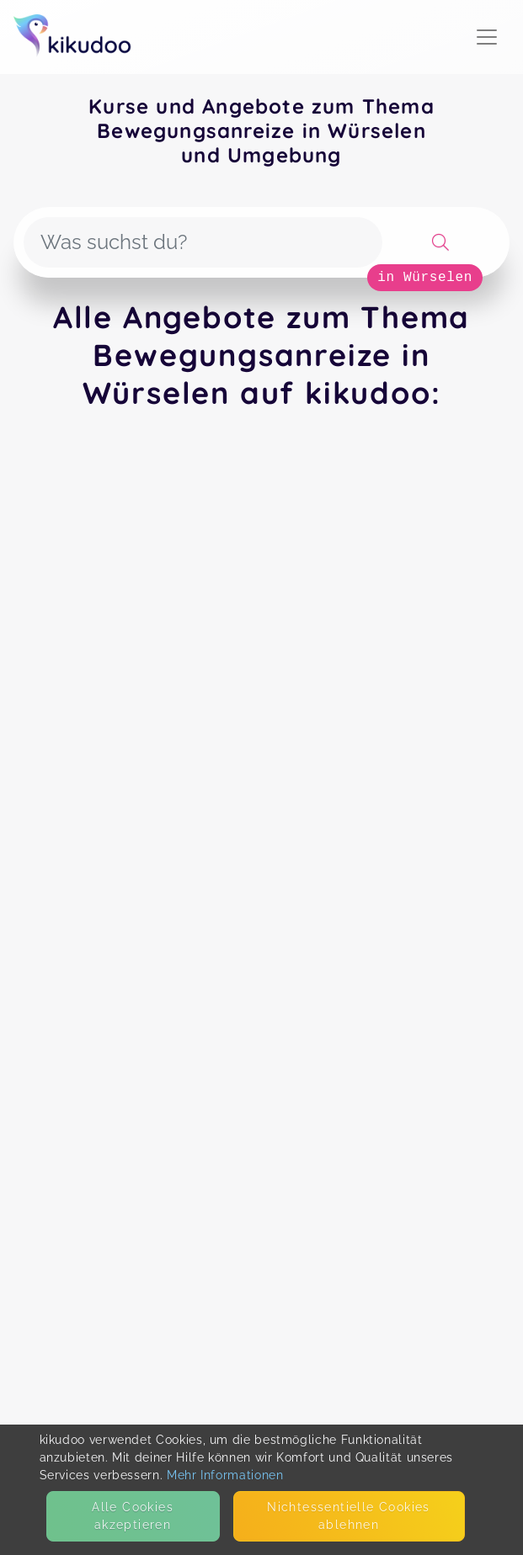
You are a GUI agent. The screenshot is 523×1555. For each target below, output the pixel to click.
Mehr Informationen (225, 1475)
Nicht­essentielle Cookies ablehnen (348, 1515)
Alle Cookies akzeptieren (132, 1515)
